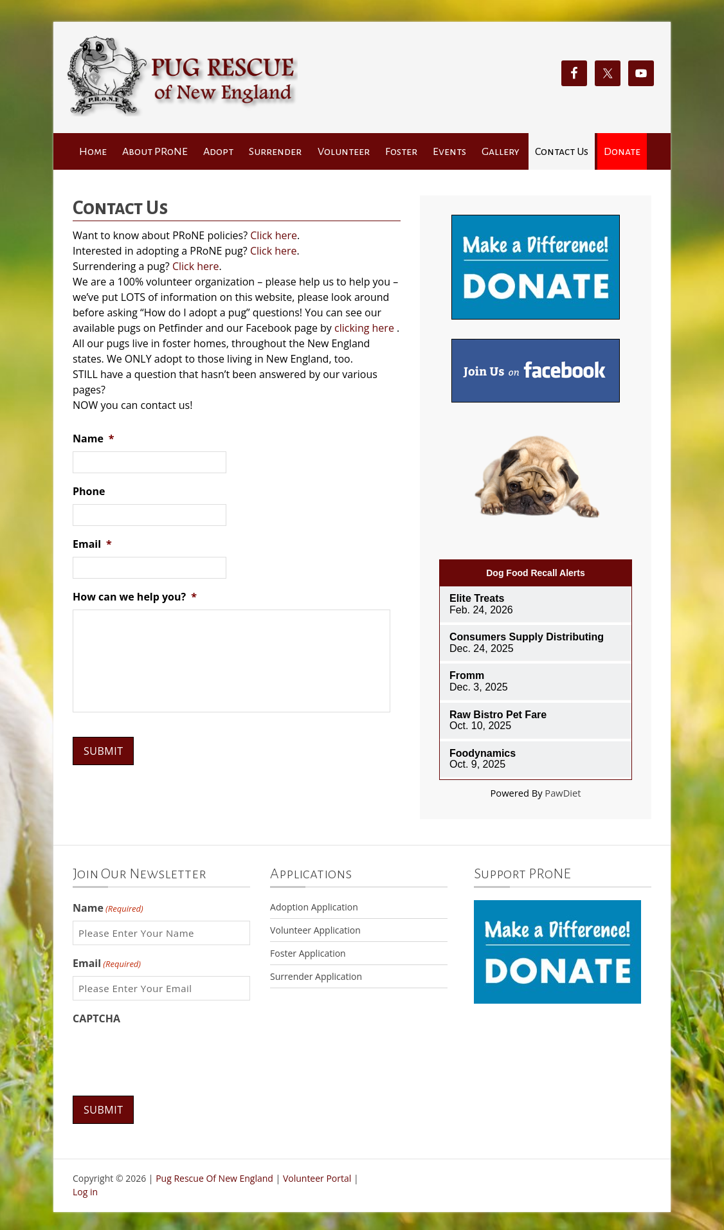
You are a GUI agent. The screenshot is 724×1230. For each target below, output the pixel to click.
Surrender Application (316, 976)
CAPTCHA (96, 1018)
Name (93, 439)
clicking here (364, 328)
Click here (273, 235)
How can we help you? (135, 597)
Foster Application (308, 953)
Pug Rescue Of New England (214, 1177)
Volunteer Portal (317, 1177)
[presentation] (170, 1056)
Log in (85, 1189)
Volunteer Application (315, 930)
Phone (89, 491)
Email (92, 544)
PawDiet (563, 792)
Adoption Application (314, 907)
